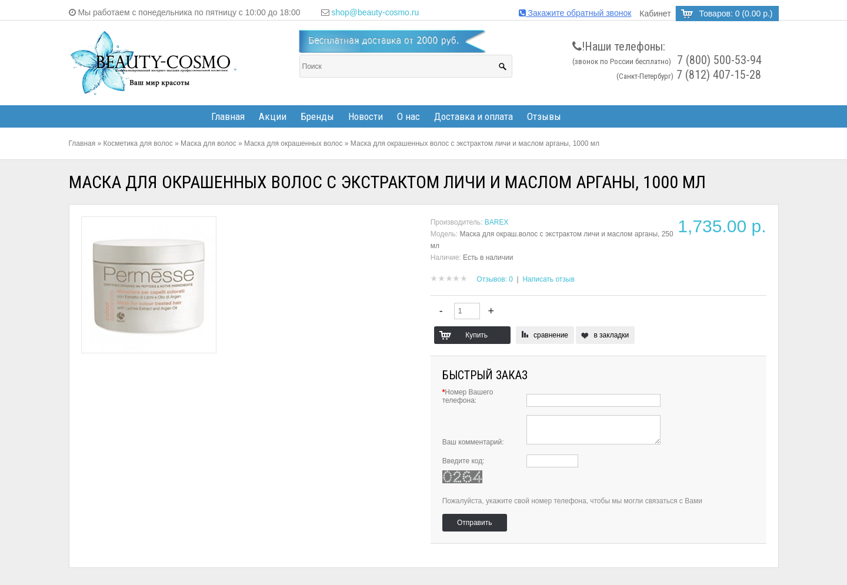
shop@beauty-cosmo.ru (375, 12)
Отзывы (544, 116)
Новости (365, 116)
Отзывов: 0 (494, 279)
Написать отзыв (548, 279)
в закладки (611, 335)
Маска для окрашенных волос (293, 143)
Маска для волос (208, 143)
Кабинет (655, 13)
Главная (228, 116)
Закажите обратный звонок (575, 13)
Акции (272, 116)
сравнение (550, 335)
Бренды (317, 116)
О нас (408, 116)
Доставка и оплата (473, 116)
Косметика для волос (138, 143)
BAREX (497, 222)
